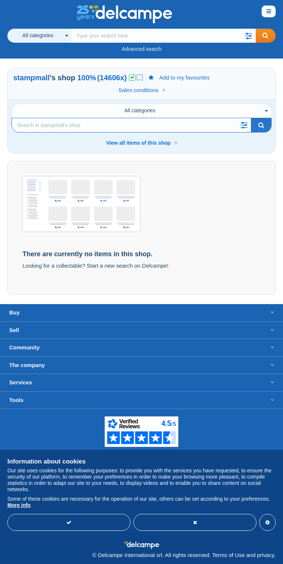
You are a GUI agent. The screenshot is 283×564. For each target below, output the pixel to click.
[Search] (131, 125)
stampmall (31, 78)
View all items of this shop (141, 143)
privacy (265, 555)
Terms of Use (228, 555)
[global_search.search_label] (163, 36)
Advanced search (141, 49)
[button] (248, 35)
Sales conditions (141, 90)
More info (19, 505)
